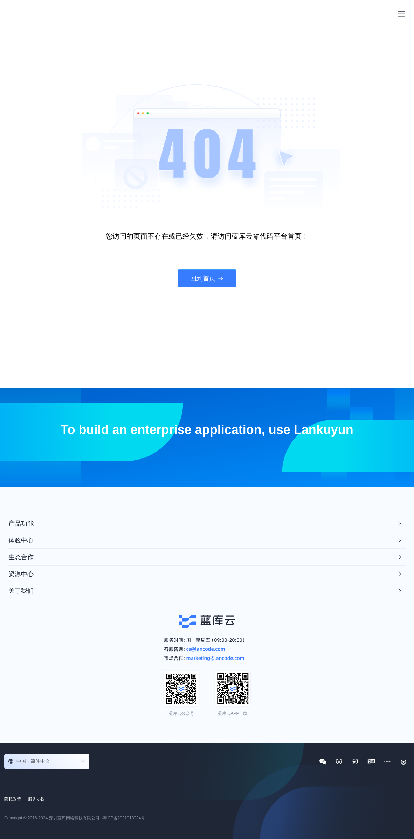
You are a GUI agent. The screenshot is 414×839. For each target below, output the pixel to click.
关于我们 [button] (205, 590)
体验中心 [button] (205, 540)
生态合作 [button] (205, 557)
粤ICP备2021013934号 (123, 818)
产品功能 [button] (205, 523)
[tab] (207, 523)
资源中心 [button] (205, 573)
